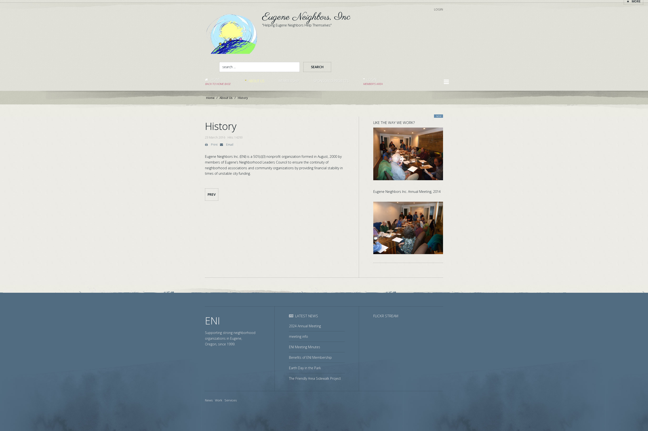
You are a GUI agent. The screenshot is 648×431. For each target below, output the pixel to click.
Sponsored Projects (331, 81)
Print (211, 145)
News (209, 400)
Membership (289, 81)
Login (438, 9)
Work (218, 400)
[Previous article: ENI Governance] (211, 194)
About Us (256, 81)
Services (230, 400)
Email (226, 145)
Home (217, 81)
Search (317, 67)
